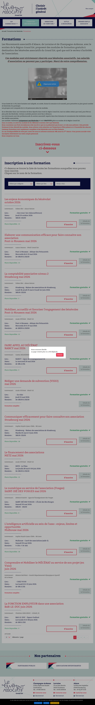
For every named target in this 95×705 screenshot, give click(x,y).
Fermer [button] (59, 355)
